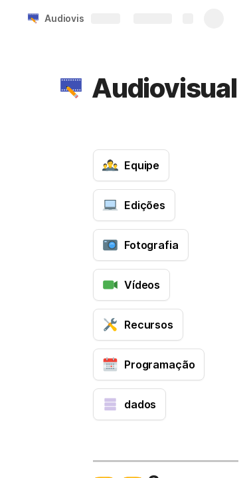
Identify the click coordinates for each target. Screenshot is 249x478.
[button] (71, 88)
